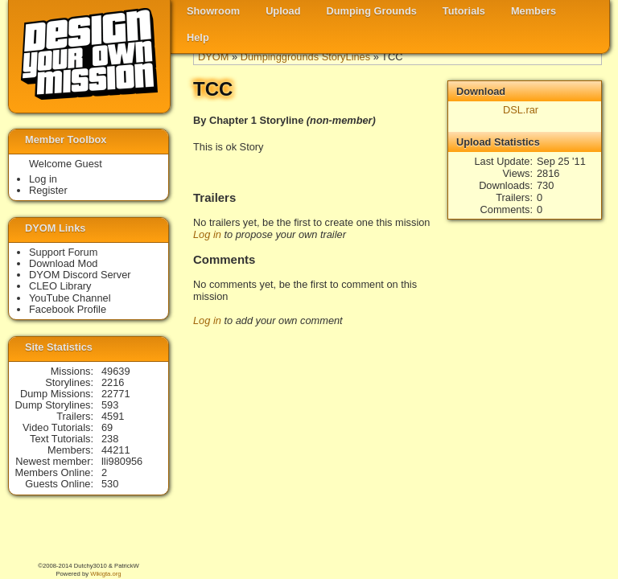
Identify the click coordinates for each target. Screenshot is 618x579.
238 (109, 439)
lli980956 (121, 461)
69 (107, 427)
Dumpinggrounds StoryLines (305, 57)
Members (533, 11)
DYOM (213, 57)
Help (198, 37)
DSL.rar (520, 110)
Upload (283, 11)
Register (48, 190)
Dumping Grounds (372, 11)
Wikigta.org (105, 573)
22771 (115, 394)
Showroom (213, 11)
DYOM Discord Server (80, 275)
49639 (115, 371)
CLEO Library (60, 286)
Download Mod (63, 263)
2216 (112, 382)
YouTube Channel (70, 298)
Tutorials (464, 11)
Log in (207, 234)
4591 (112, 416)
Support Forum (63, 252)
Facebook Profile (67, 309)
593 (109, 405)
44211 (115, 450)
